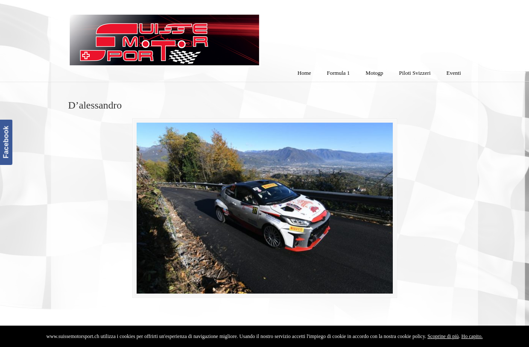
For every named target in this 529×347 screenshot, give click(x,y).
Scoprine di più (443, 336)
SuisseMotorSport (200, 35)
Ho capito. (471, 336)
